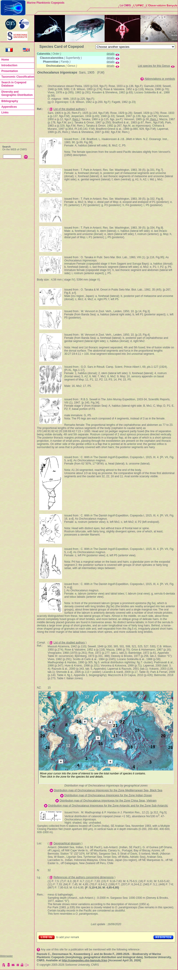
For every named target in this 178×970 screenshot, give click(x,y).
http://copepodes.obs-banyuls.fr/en (84, 960)
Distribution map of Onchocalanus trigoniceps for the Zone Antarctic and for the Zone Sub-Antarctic (108, 805)
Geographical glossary (67, 843)
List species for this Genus (154, 65)
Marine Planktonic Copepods (45, 2)
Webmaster (6, 956)
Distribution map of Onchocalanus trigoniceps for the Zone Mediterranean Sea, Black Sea (108, 790)
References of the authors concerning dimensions (84, 877)
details (111, 53)
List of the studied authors (69, 109)
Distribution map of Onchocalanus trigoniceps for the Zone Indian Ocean (108, 795)
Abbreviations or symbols (159, 78)
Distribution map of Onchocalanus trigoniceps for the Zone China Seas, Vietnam (108, 800)
